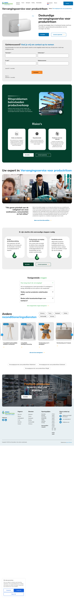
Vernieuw (18, 4)
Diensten (20, 423)
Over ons (20, 416)
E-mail (20, 62)
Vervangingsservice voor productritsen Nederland (22, 366)
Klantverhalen (50, 2)
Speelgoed (28, 2)
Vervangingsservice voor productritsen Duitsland (52, 366)
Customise (8, 590)
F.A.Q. (19, 421)
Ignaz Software (69, 443)
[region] (13, 588)
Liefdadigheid (21, 419)
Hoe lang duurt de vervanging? (31, 284)
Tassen (23, 2)
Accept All (13, 594)
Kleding (33, 2)
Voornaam (20, 54)
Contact (19, 425)
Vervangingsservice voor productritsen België (37, 369)
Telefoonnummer (53, 62)
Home (50, 8)
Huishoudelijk (38, 2)
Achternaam (53, 54)
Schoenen (18, 2)
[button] (37, 284)
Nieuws (55, 2)
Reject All (18, 590)
